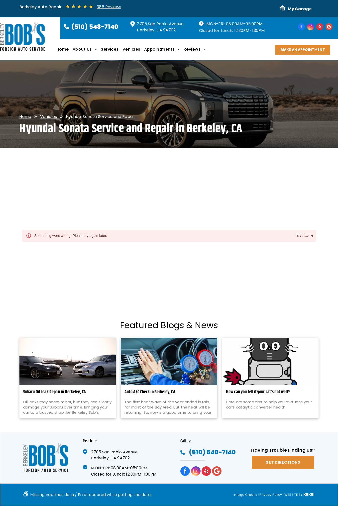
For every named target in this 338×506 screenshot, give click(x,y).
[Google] (329, 27)
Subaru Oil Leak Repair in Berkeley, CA (54, 392)
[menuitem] (64, 51)
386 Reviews (109, 7)
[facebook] (301, 27)
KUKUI (309, 494)
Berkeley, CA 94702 (156, 30)
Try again (304, 236)
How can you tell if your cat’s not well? (258, 392)
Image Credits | (246, 494)
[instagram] (310, 27)
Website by (293, 494)
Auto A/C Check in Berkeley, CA (149, 392)
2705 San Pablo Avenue (160, 24)
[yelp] (319, 27)
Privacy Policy (270, 494)
